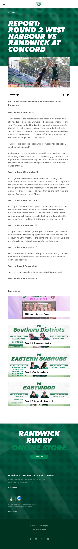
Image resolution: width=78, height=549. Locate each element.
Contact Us (12, 487)
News (13, 12)
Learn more (12, 512)
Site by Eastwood (39, 529)
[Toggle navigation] (3, 4)
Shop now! (39, 457)
